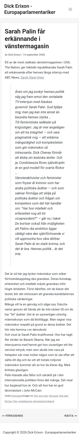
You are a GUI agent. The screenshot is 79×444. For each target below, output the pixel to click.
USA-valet (63, 396)
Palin (15, 401)
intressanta (17, 396)
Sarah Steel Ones (32, 77)
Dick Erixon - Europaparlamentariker (29, 9)
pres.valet (43, 396)
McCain (8, 401)
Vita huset (53, 396)
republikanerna (25, 401)
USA (36, 396)
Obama (50, 401)
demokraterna (39, 401)
